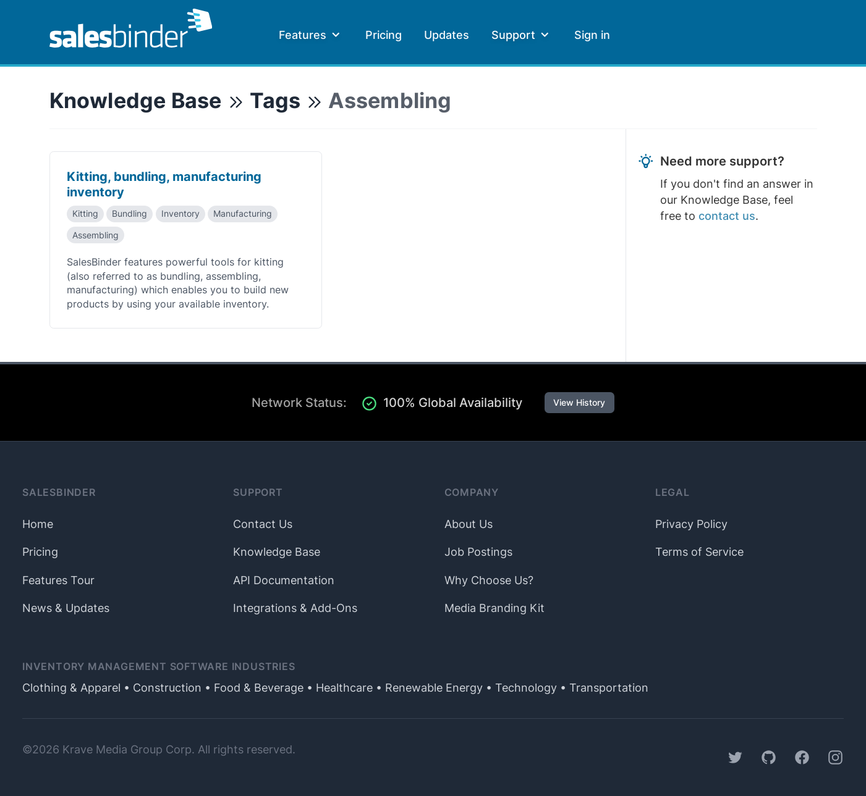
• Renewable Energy (428, 687)
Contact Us (262, 523)
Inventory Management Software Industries (158, 666)
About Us (468, 523)
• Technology (520, 687)
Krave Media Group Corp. (128, 749)
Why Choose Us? (488, 580)
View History (579, 403)
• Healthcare (338, 687)
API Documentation (283, 580)
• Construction (161, 687)
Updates (446, 34)
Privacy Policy (691, 523)
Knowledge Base (135, 100)
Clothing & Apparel (71, 687)
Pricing (383, 34)
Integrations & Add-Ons (295, 607)
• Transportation (602, 687)
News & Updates (65, 607)
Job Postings (478, 551)
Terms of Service (699, 551)
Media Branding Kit (494, 607)
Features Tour (58, 580)
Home (37, 523)
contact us (726, 215)
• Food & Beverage (253, 687)
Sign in (592, 34)
